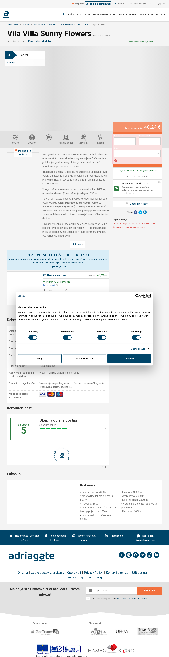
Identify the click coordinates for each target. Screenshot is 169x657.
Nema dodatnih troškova (55, 538)
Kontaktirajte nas (117, 572)
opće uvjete (122, 598)
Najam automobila (139, 14)
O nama (23, 572)
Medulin (47, 41)
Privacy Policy (93, 572)
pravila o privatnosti (138, 598)
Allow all (129, 358)
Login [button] (120, 4)
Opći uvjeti (74, 572)
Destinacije (158, 14)
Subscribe (149, 590)
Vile (83, 14)
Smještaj (72, 14)
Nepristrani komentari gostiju (145, 538)
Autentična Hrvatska (99, 14)
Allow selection (84, 358)
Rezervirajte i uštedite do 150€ (24, 538)
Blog (99, 577)
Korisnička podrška (136, 4)
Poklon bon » (77, 262)
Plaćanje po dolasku (114, 538)
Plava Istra (34, 41)
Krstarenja (120, 14)
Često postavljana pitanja (47, 572)
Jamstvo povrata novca (84, 538)
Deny (40, 358)
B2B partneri (139, 572)
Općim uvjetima (58, 266)
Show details (138, 348)
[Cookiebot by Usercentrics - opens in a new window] (137, 296)
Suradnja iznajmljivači (98, 3)
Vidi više (11, 62)
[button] (151, 4)
